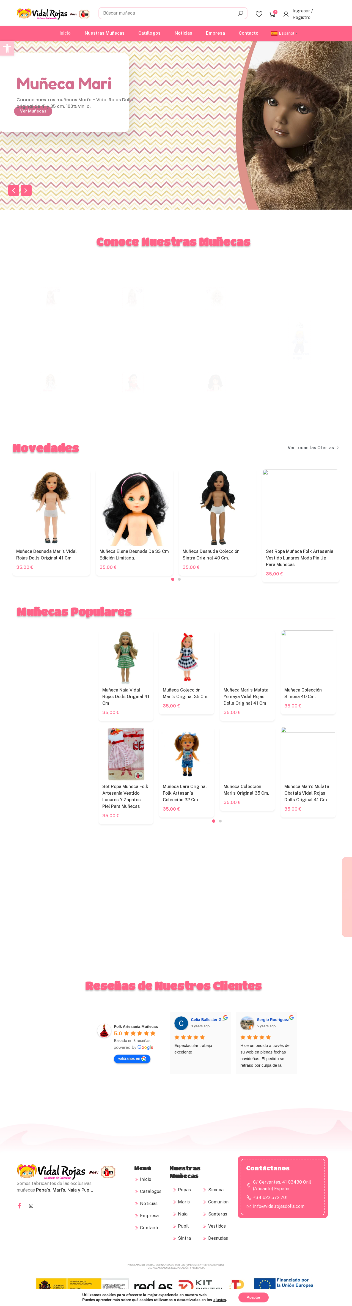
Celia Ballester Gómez (211, 1087)
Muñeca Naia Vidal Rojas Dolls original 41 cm (327, 696)
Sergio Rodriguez (273, 1087)
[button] (7, 48)
